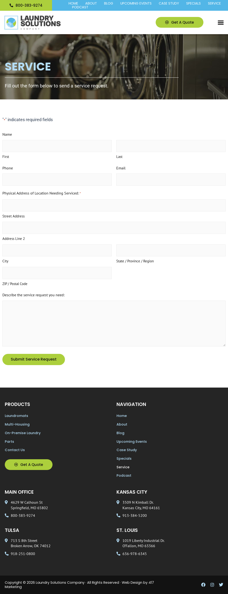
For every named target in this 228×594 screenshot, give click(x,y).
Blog (108, 3)
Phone (7, 168)
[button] (221, 22)
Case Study (169, 3)
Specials (193, 3)
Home (73, 3)
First (5, 156)
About (91, 3)
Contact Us (15, 450)
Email (121, 168)
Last (119, 156)
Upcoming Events (136, 3)
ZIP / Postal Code (14, 283)
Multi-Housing (17, 424)
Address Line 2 (13, 238)
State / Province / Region (135, 261)
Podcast (80, 7)
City (5, 261)
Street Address (13, 216)
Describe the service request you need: (33, 294)
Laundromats (16, 415)
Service (214, 3)
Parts (9, 441)
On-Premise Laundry (23, 433)
